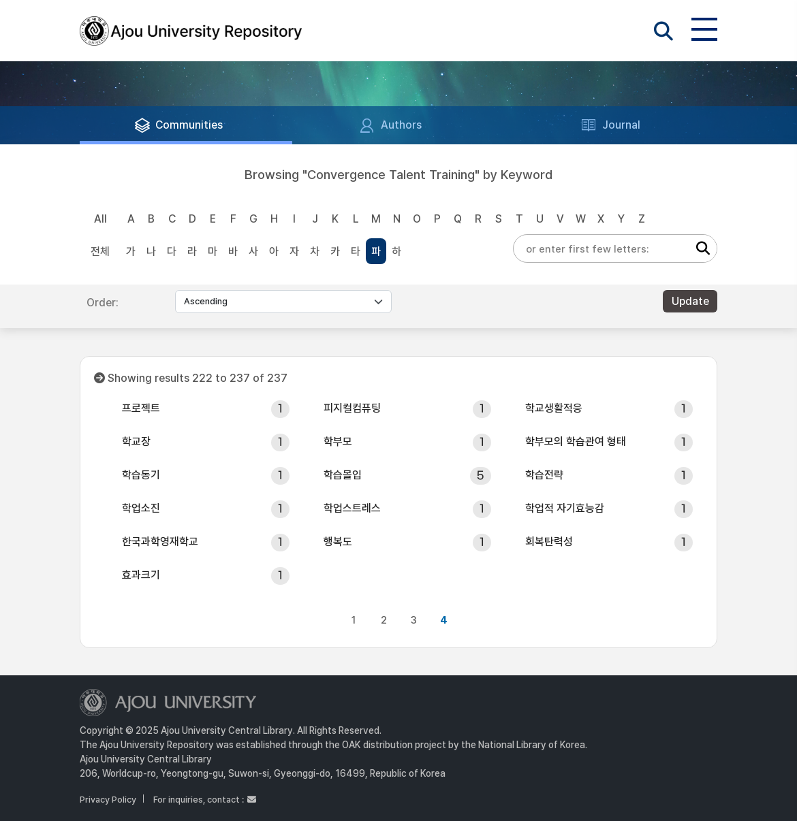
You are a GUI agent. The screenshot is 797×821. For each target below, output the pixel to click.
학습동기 (141, 474)
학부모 (338, 441)
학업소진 (141, 508)
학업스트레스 (352, 508)
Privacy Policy (108, 799)
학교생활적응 (553, 408)
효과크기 (141, 574)
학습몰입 (343, 474)
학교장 (136, 441)
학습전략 (544, 474)
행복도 (338, 541)
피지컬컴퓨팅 (352, 408)
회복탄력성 (549, 541)
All (100, 218)
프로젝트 (141, 408)
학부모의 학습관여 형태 (575, 441)
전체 (100, 251)
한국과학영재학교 (160, 541)
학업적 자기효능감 (564, 508)
